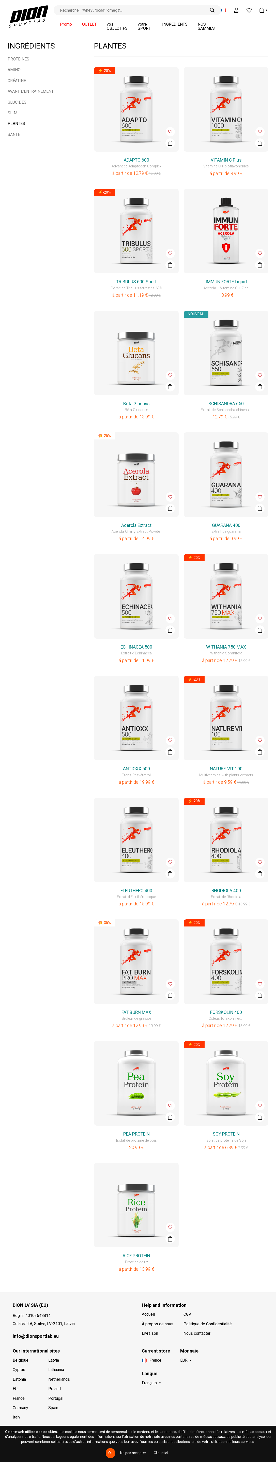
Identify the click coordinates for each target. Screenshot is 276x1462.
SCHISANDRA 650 (226, 403)
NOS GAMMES (206, 26)
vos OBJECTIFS (117, 26)
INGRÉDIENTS (175, 24)
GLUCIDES (17, 102)
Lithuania (56, 1369)
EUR (184, 1360)
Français (149, 1382)
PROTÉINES (18, 59)
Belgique (20, 1360)
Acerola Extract (136, 525)
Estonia (19, 1379)
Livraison (150, 1333)
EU (15, 1388)
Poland (54, 1388)
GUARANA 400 (226, 525)
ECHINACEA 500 (136, 647)
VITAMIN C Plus (226, 160)
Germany (20, 1407)
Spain (53, 1407)
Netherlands (59, 1379)
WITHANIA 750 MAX (226, 647)
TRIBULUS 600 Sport (136, 281)
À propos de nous (157, 1324)
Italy (16, 1417)
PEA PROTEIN (136, 1134)
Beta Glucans (136, 403)
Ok (110, 1453)
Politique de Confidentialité (207, 1324)
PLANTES (16, 123)
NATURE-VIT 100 (226, 768)
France (19, 1398)
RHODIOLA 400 (226, 890)
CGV (187, 1314)
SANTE (14, 134)
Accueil (148, 1314)
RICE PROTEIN (136, 1255)
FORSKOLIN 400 (226, 1012)
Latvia (53, 1360)
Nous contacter (196, 1333)
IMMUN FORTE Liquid (226, 281)
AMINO (14, 69)
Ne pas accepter (133, 1453)
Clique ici (161, 1453)
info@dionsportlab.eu (36, 1336)
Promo (66, 24)
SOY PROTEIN (226, 1134)
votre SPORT (144, 26)
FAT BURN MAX (136, 1012)
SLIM (12, 113)
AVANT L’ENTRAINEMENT (31, 91)
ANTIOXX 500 (136, 768)
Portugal (55, 1398)
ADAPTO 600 (136, 160)
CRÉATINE (17, 80)
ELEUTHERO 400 (136, 890)
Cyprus (19, 1369)
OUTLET (89, 24)
